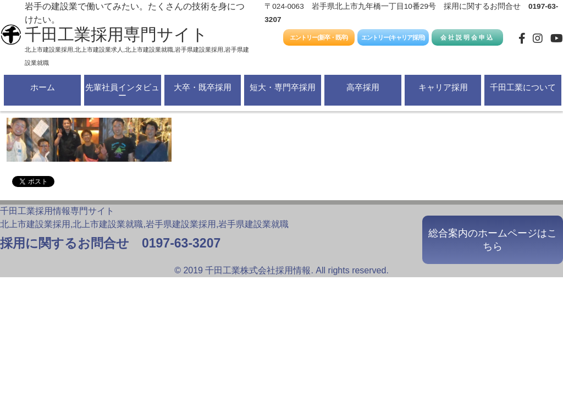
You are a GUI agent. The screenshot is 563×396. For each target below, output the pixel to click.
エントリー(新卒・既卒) (318, 37)
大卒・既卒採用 (202, 87)
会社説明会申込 (467, 37)
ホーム (42, 87)
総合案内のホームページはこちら (492, 240)
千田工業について (523, 87)
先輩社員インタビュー (122, 91)
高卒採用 (362, 87)
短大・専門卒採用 (283, 87)
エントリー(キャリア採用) (392, 37)
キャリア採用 (443, 87)
